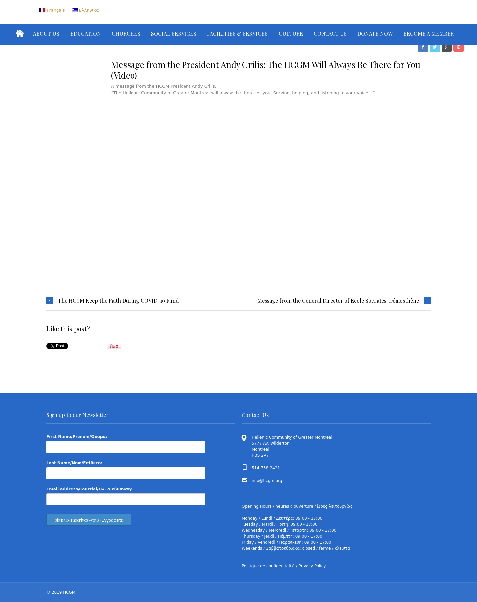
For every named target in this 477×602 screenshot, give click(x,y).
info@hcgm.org (267, 480)
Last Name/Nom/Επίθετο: (74, 463)
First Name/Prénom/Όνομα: (76, 436)
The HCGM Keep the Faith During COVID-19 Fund (118, 300)
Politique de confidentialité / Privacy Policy (284, 566)
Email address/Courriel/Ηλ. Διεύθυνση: (89, 489)
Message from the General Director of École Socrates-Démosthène (338, 300)
